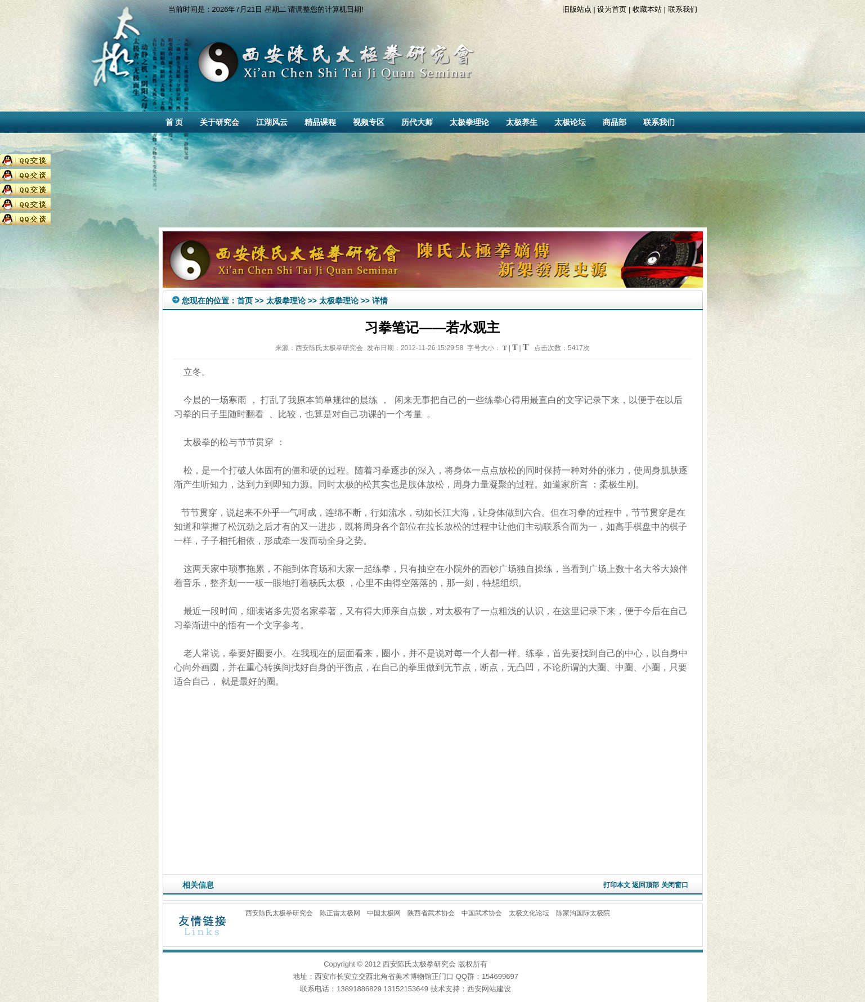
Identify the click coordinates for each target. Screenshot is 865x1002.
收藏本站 (647, 9)
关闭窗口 (674, 885)
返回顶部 (645, 885)
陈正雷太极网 (340, 913)
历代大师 (417, 122)
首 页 (174, 122)
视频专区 (368, 122)
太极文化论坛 (529, 913)
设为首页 (611, 9)
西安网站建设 (489, 989)
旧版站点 (576, 9)
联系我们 (682, 9)
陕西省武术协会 (431, 913)
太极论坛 (570, 122)
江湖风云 (272, 122)
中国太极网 (384, 913)
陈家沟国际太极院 (583, 913)
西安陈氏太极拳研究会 (279, 913)
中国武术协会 (481, 913)
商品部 (614, 122)
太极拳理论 (469, 122)
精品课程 (320, 122)
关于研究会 (219, 122)
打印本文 (616, 885)
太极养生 (521, 122)
